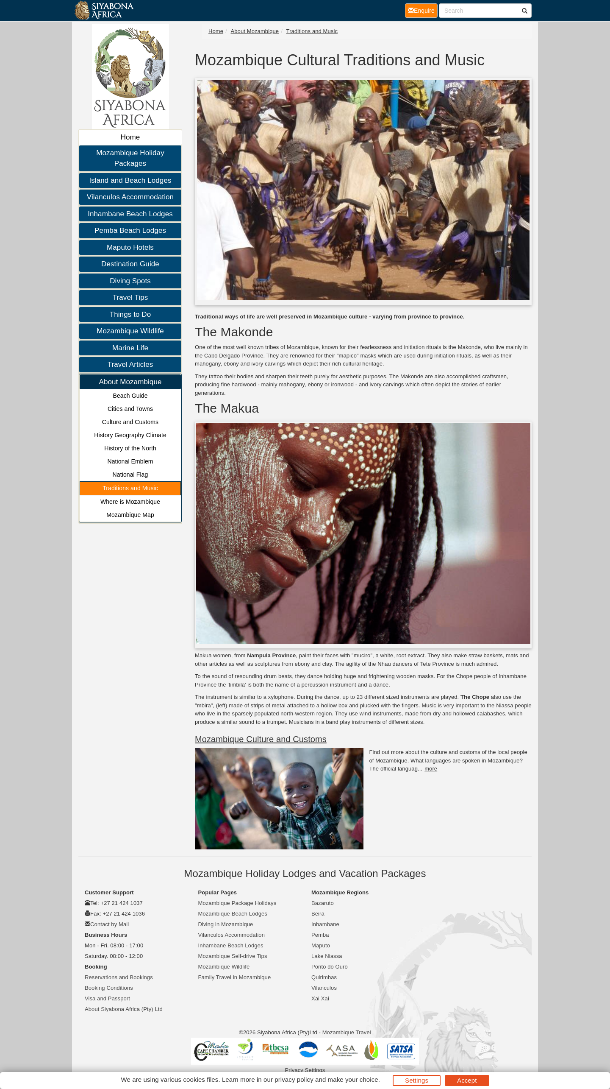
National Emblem (130, 461)
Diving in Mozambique (225, 924)
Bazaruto (322, 903)
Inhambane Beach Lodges (130, 214)
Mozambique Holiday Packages (130, 158)
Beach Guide (130, 395)
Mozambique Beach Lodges (232, 913)
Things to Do (130, 314)
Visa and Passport (107, 998)
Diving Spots (130, 281)
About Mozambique (130, 382)
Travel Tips (130, 297)
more (430, 768)
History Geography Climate (130, 435)
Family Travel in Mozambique (234, 977)
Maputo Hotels (130, 247)
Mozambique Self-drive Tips (232, 956)
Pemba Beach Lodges (130, 230)
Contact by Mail (109, 924)
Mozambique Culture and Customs (261, 739)
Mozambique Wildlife (130, 331)
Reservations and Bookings (119, 977)
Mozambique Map (130, 514)
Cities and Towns (130, 408)
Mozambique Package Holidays (237, 903)
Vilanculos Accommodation (130, 197)
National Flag (130, 474)
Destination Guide (130, 264)
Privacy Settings (305, 1070)
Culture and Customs (130, 422)
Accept (467, 1080)
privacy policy (293, 1079)
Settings (416, 1080)
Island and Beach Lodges (130, 180)
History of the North (130, 448)
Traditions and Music (130, 488)
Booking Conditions (109, 988)
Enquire (423, 10)
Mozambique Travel (346, 1032)
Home (130, 137)
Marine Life (130, 348)
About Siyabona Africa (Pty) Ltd (124, 1009)
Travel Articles (130, 364)
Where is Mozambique (130, 501)
